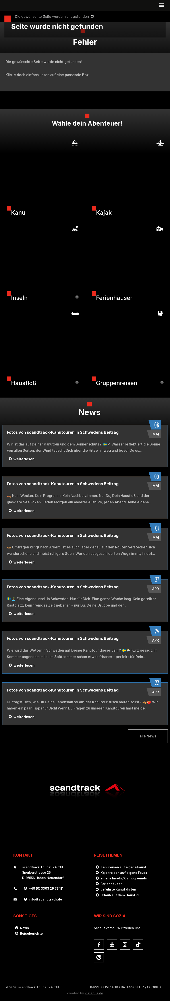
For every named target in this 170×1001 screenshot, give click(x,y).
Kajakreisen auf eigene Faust (123, 873)
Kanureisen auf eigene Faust (123, 867)
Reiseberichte (31, 933)
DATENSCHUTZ (132, 987)
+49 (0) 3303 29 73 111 (46, 888)
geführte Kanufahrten (118, 889)
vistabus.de (94, 993)
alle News (147, 736)
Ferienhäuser (111, 884)
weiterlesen (24, 459)
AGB (115, 987)
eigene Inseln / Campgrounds (123, 878)
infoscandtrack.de (45, 899)
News (24, 928)
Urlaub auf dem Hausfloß (120, 895)
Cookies (154, 987)
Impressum (99, 987)
